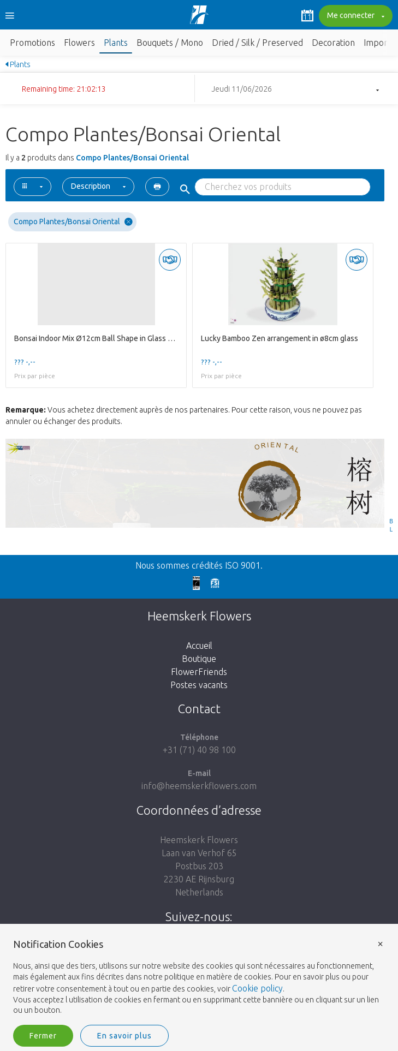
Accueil (199, 645)
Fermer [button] (43, 1035)
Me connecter (354, 16)
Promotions (32, 42)
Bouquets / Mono (169, 42)
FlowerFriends (199, 672)
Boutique (199, 659)
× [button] (380, 943)
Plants (116, 42)
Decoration (333, 42)
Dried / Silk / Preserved (257, 42)
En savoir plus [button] (124, 1035)
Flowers (79, 42)
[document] (199, 977)
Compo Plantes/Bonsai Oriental (73, 221)
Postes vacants (199, 685)
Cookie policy (257, 988)
